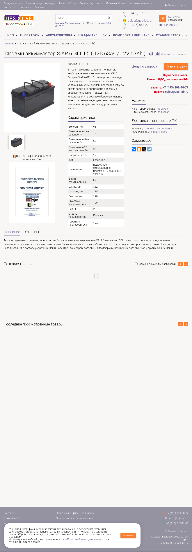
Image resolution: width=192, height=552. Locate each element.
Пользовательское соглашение (74, 518)
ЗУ (105, 35)
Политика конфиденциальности (75, 513)
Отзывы (32, 232)
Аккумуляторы (59, 35)
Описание (12, 232)
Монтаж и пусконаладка (40, 3)
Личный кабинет (116, 3)
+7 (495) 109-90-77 (175, 87)
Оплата (39, 7)
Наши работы (67, 3)
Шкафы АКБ (87, 35)
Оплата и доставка (91, 3)
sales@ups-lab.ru (176, 518)
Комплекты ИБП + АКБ (131, 35)
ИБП (10, 35)
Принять (128, 535)
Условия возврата (141, 3)
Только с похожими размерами (157, 264)
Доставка (25, 7)
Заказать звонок (176, 5)
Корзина (174, 16)
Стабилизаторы (169, 35)
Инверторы (30, 35)
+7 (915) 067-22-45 (175, 523)
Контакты (10, 7)
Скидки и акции (13, 3)
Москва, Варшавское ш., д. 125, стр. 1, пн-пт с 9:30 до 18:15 (83, 24)
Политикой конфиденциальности (87, 539)
